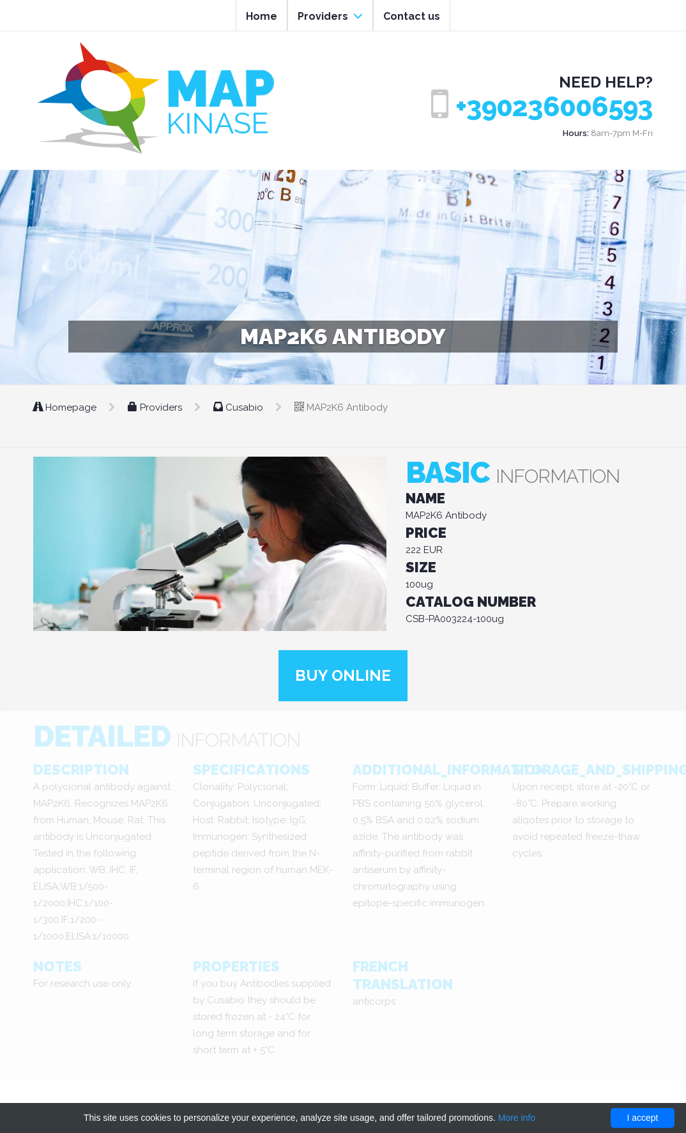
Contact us (411, 16)
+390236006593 (554, 107)
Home (261, 16)
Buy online (343, 675)
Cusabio (239, 407)
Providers (330, 16)
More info (516, 1118)
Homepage (66, 407)
